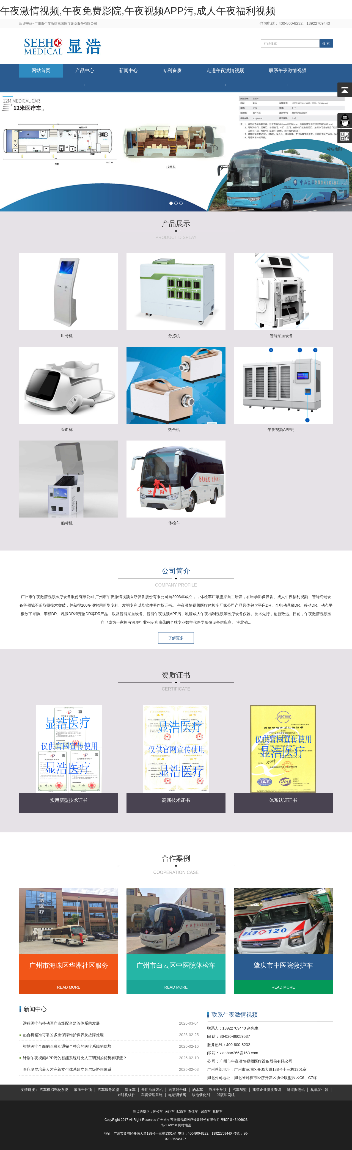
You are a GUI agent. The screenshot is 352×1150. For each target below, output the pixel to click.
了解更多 (176, 638)
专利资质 (172, 70)
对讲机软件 (126, 1095)
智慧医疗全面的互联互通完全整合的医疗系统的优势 (67, 1046)
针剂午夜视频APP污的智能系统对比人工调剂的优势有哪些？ (75, 1058)
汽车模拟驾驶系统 (54, 1090)
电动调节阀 (177, 1095)
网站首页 (41, 70)
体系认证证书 (283, 801)
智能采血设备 (281, 336)
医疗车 (170, 1111)
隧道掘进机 (296, 1090)
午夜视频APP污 (281, 429)
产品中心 (84, 70)
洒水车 (197, 1090)
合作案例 (176, 858)
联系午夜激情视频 (287, 70)
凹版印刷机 (226, 1095)
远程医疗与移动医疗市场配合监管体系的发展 (61, 1023)
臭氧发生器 (319, 1090)
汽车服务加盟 (108, 1090)
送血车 (130, 1090)
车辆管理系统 (152, 1095)
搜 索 (326, 43)
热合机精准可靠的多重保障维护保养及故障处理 (63, 1035)
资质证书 (176, 675)
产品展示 (176, 223)
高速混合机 (177, 1090)
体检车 (174, 523)
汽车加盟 (239, 1090)
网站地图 (184, 1125)
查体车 (193, 1111)
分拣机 (174, 336)
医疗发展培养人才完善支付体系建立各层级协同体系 (67, 1070)
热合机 (174, 429)
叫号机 (67, 336)
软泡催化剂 (201, 1095)
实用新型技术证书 (69, 801)
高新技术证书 (176, 801)
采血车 (206, 1111)
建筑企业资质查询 (266, 1090)
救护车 (217, 1111)
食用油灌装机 (152, 1090)
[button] (85, 85)
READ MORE (69, 987)
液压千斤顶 (83, 1090)
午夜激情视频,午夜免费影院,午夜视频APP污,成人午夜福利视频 (138, 10)
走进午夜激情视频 (225, 70)
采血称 (67, 429)
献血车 (181, 1111)
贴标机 (67, 523)
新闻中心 (128, 70)
